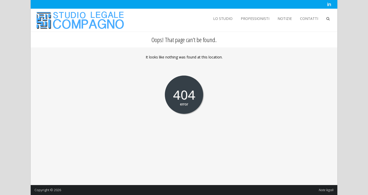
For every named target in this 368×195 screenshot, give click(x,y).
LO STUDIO (223, 18)
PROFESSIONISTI (255, 18)
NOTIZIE (285, 18)
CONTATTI (309, 18)
